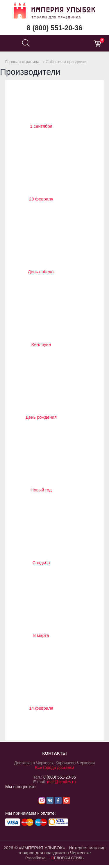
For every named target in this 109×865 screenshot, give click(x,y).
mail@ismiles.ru (61, 781)
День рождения (41, 417)
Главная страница (22, 61)
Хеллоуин (41, 344)
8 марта (41, 635)
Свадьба (41, 562)
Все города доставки (54, 767)
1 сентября (41, 126)
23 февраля (41, 198)
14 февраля (41, 708)
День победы (41, 271)
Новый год (41, 489)
